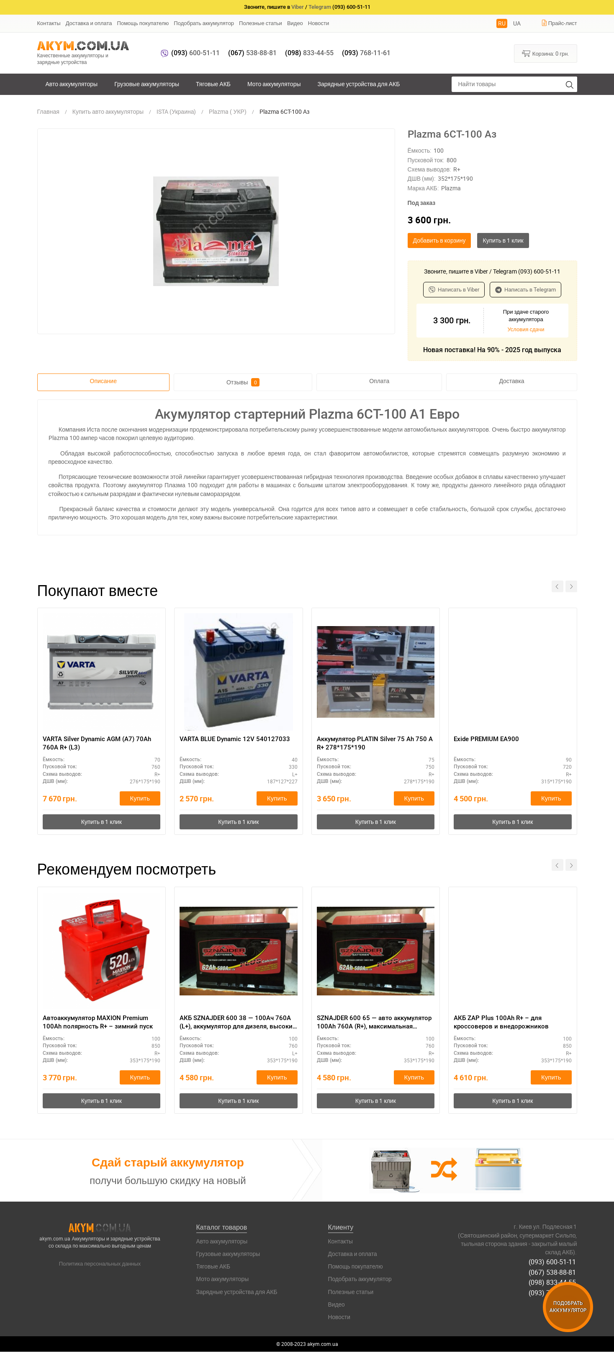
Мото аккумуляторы (274, 84)
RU (502, 23)
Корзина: (545, 53)
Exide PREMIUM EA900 (488, 739)
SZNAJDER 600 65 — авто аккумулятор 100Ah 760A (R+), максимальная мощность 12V (365, 1023)
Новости (318, 23)
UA (517, 23)
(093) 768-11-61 (553, 1291)
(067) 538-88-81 (553, 1272)
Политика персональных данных (100, 1265)
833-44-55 (309, 53)
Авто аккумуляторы (72, 84)
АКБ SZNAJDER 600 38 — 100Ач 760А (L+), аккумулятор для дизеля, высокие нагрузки (237, 1023)
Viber (297, 7)
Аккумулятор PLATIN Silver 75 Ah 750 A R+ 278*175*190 (369, 743)
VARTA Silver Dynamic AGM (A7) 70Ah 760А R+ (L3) (101, 743)
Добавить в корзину (439, 240)
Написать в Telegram (525, 289)
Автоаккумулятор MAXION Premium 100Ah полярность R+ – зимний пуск (100, 1023)
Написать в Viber (454, 289)
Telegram (319, 7)
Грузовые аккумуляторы (146, 84)
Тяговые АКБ (213, 84)
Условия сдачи (525, 329)
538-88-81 (252, 53)
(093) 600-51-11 (553, 1262)
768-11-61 (366, 53)
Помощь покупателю (143, 23)
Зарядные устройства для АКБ (359, 84)
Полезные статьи (260, 23)
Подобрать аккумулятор (204, 23)
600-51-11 (195, 53)
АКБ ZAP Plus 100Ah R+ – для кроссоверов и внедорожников (503, 1023)
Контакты (49, 23)
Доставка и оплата (89, 23)
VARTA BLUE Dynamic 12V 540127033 (237, 739)
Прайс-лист (559, 23)
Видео (295, 23)
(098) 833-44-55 (553, 1282)
